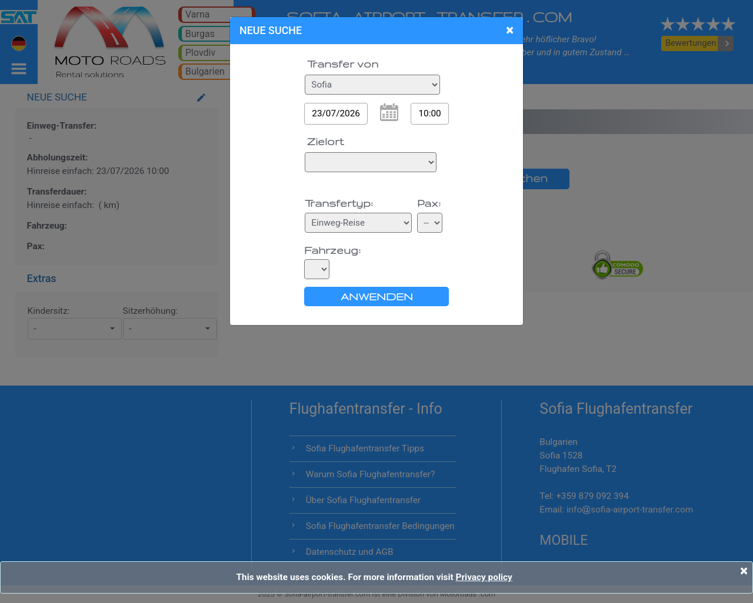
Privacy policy (484, 577)
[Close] (743, 570)
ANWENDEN (377, 296)
